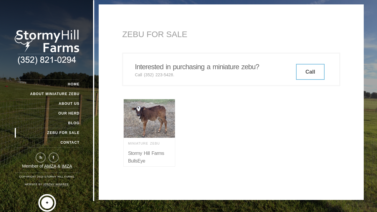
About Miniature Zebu (55, 94)
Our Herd (69, 113)
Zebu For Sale (63, 133)
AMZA (50, 165)
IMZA (67, 165)
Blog (74, 123)
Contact (70, 142)
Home (74, 84)
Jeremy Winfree (56, 184)
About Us (69, 104)
